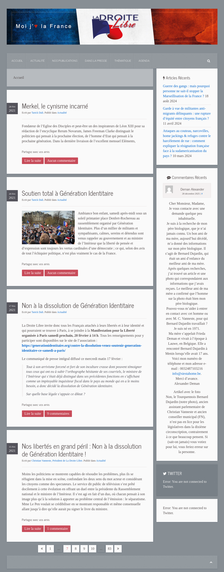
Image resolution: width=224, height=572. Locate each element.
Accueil (17, 60)
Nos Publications (64, 60)
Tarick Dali (37, 112)
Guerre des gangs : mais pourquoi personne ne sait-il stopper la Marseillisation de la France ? (186, 91)
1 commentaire (57, 528)
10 (92, 548)
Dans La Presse (96, 60)
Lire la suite (33, 160)
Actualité (37, 60)
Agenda (144, 60)
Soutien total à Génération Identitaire (67, 192)
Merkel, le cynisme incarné (55, 105)
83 (109, 548)
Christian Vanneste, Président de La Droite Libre (57, 460)
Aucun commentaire (61, 160)
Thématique (122, 60)
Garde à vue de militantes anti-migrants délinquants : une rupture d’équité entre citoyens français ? (187, 113)
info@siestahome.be (186, 373)
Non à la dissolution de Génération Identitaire (78, 305)
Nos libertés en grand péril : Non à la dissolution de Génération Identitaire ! (82, 449)
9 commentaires (58, 413)
